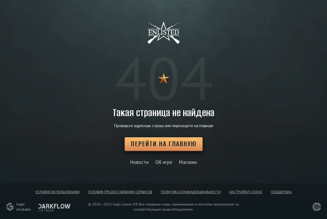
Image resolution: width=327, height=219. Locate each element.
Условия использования (57, 192)
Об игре (163, 162)
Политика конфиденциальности (191, 192)
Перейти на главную (163, 144)
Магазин (188, 162)
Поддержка (281, 192)
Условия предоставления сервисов (120, 192)
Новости (139, 162)
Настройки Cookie (245, 192)
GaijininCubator (18, 207)
